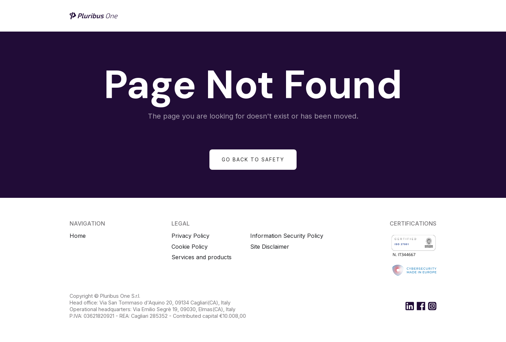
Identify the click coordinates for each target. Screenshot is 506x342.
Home (78, 236)
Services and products (201, 257)
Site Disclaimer (269, 246)
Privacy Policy (190, 236)
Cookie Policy (189, 246)
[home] (94, 15)
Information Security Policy (286, 236)
